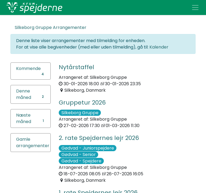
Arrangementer (50, 27)
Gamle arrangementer (32, 142)
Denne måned (23, 94)
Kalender (158, 47)
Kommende (28, 68)
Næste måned (23, 118)
